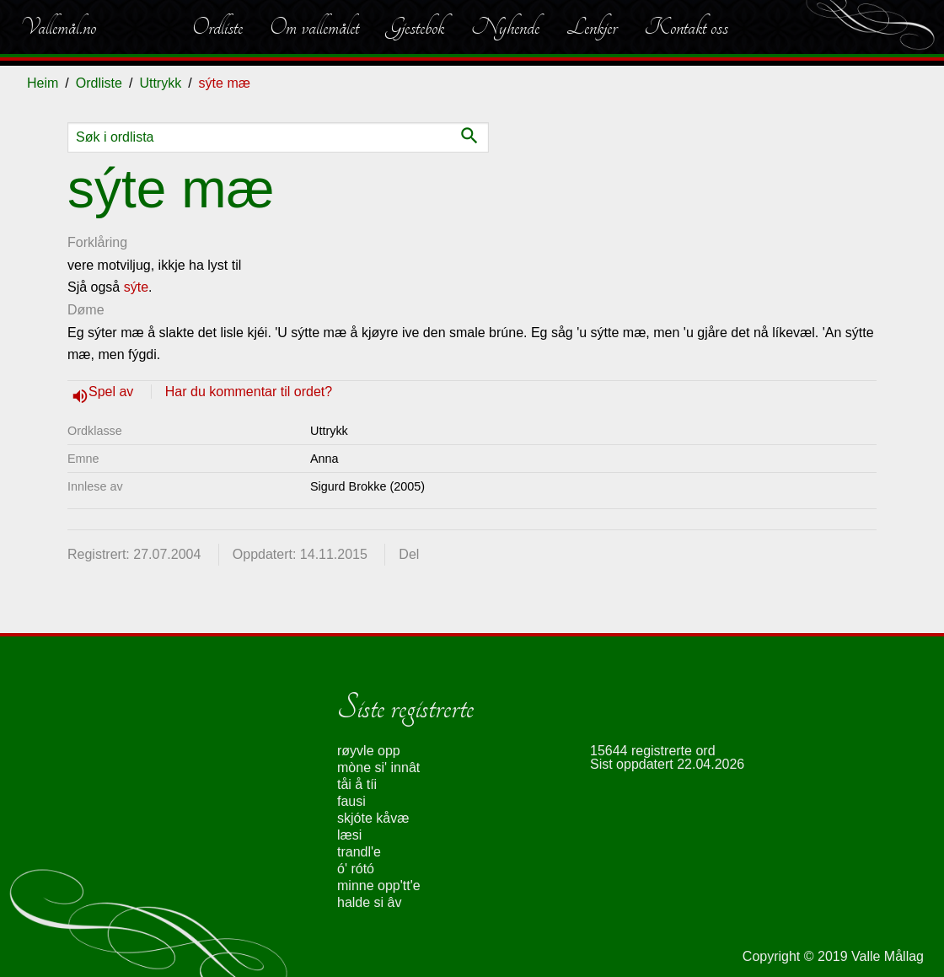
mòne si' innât (378, 767)
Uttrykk (160, 83)
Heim (42, 83)
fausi (351, 801)
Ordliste (217, 26)
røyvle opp (368, 750)
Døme (86, 310)
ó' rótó (355, 869)
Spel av (112, 391)
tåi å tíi (357, 784)
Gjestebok (415, 26)
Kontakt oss (686, 26)
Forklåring (97, 242)
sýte (136, 287)
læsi (349, 835)
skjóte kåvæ (373, 818)
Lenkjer (591, 26)
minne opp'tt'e (379, 885)
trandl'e (359, 852)
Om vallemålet (314, 26)
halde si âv (369, 902)
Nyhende (505, 26)
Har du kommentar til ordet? (248, 391)
